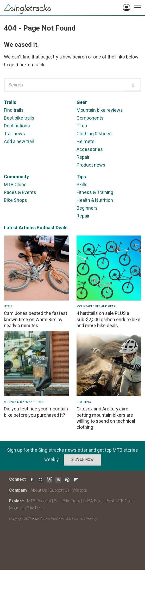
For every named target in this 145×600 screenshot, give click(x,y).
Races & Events (20, 192)
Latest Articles (20, 227)
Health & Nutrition (95, 200)
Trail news (14, 133)
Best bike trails (19, 118)
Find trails (14, 110)
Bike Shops (15, 200)
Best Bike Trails (67, 500)
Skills (82, 184)
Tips (81, 176)
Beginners (87, 208)
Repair (83, 157)
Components (90, 118)
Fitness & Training (95, 192)
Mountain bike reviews (100, 110)
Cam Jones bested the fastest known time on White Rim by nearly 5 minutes (35, 319)
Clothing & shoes (94, 133)
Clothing (84, 402)
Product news (91, 165)
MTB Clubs (15, 184)
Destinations (17, 125)
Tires (82, 125)
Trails (10, 102)
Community (16, 176)
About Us (38, 490)
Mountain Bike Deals (27, 507)
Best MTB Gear (119, 500)
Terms (79, 518)
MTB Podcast (39, 500)
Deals (61, 227)
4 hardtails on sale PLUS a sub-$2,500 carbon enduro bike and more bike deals (108, 319)
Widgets (79, 490)
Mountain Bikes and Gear (96, 306)
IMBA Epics (93, 500)
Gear (82, 102)
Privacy (91, 518)
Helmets (85, 141)
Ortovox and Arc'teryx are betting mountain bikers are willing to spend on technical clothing (106, 418)
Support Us (60, 490)
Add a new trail (19, 141)
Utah (8, 306)
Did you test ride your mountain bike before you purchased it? (36, 411)
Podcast (46, 227)
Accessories (90, 149)
